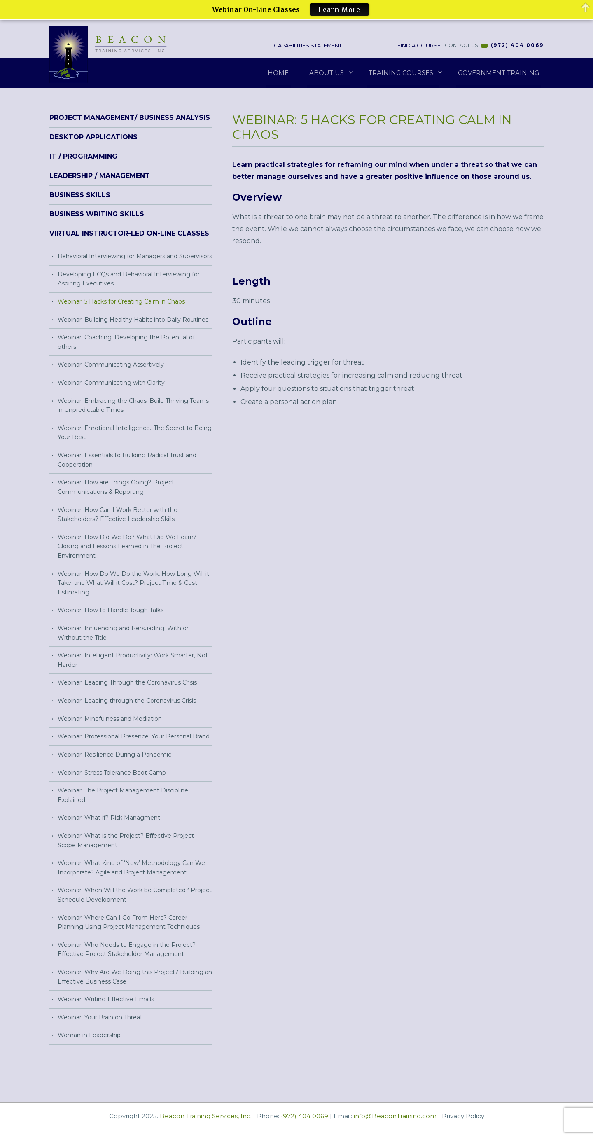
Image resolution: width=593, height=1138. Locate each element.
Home (278, 73)
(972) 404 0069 (517, 45)
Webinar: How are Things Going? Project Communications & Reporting (116, 487)
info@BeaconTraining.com (395, 1116)
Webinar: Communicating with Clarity (111, 383)
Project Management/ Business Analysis (129, 118)
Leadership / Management (99, 176)
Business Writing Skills (96, 214)
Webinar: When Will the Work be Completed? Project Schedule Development (135, 895)
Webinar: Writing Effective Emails (106, 999)
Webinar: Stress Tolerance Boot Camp (112, 772)
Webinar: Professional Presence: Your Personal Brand (134, 737)
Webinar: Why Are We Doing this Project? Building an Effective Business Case (135, 977)
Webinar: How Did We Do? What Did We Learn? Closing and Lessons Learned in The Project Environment (127, 546)
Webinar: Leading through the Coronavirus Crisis (127, 701)
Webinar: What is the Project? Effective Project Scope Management (126, 840)
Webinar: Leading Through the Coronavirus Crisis (127, 683)
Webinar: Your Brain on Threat (100, 1017)
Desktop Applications (93, 137)
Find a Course (418, 45)
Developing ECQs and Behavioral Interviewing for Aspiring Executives (129, 279)
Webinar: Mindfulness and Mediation (110, 718)
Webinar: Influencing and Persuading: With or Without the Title (123, 633)
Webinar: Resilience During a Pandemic (114, 754)
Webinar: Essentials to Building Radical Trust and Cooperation (127, 460)
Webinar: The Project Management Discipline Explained (123, 795)
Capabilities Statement (311, 45)
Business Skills (79, 195)
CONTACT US (461, 45)
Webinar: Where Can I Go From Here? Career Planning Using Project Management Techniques (129, 922)
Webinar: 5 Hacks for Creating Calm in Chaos (121, 302)
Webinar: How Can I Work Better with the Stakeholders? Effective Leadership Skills (117, 514)
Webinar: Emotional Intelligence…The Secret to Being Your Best (135, 432)
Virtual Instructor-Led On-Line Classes (129, 234)
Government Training (498, 73)
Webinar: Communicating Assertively (111, 365)
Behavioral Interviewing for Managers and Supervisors (135, 256)
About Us (326, 73)
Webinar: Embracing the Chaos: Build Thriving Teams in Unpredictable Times (133, 405)
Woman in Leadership (89, 1035)
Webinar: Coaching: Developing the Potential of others (126, 342)
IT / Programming (83, 157)
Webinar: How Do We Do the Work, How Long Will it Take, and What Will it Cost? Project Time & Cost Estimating (133, 583)
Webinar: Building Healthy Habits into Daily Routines (133, 319)
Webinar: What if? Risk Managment (109, 818)
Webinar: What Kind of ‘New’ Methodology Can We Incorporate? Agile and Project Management (131, 868)
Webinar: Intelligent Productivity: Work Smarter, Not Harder (133, 660)
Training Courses (401, 73)
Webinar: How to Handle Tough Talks (110, 610)
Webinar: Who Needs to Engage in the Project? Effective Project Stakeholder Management (127, 949)
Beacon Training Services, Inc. (206, 1116)
